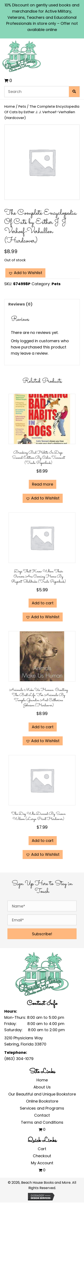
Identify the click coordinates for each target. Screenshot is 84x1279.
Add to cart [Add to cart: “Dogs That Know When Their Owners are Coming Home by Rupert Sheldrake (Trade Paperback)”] (43, 603)
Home (9, 106)
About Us (42, 1087)
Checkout (42, 1156)
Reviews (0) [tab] (20, 304)
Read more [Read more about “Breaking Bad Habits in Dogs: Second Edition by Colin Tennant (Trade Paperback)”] (42, 484)
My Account (42, 1163)
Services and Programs (42, 1108)
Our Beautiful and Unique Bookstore (42, 1094)
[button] (25, 273)
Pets (22, 106)
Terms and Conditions (42, 1122)
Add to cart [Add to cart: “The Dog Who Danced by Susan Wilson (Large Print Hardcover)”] (43, 840)
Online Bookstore (42, 1101)
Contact (42, 1115)
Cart (42, 1148)
